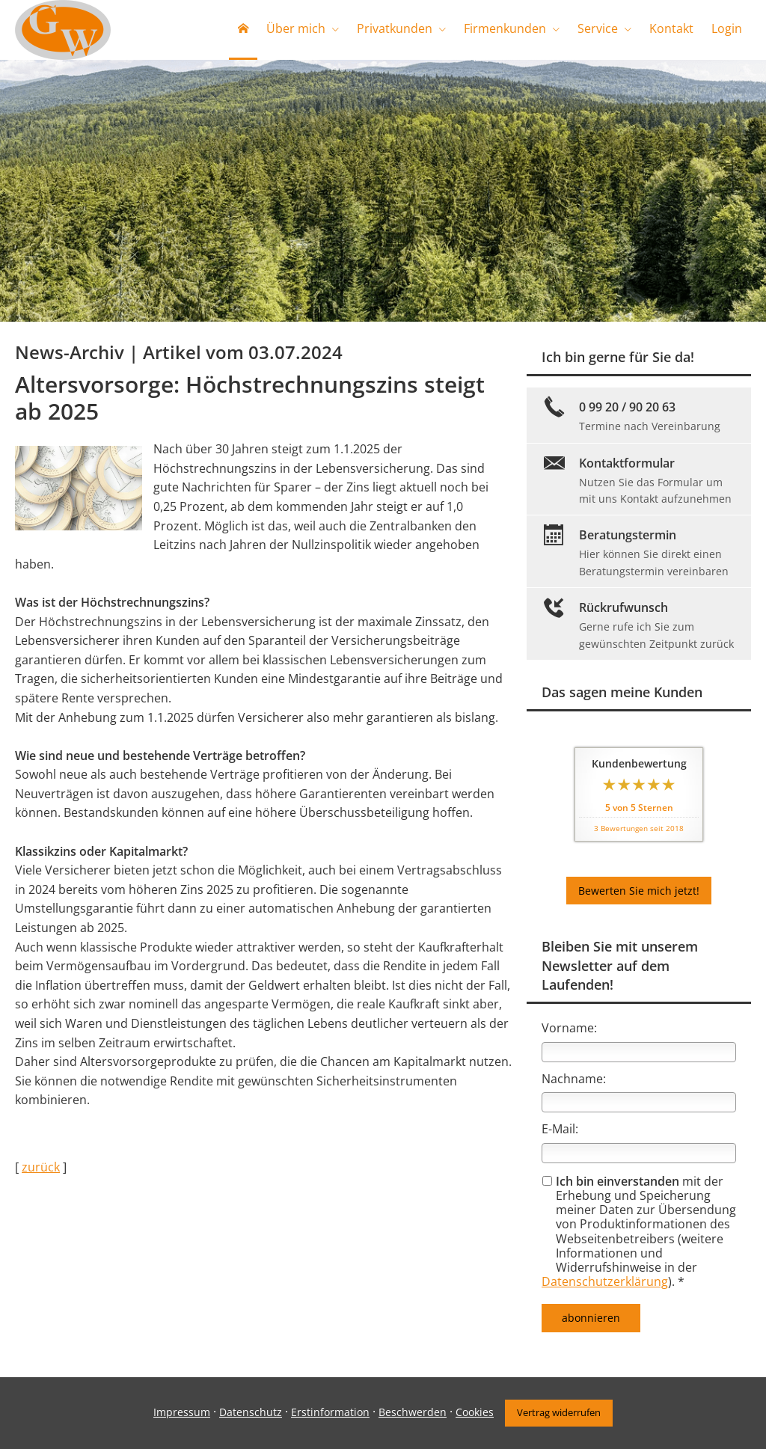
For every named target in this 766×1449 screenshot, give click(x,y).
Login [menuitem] (726, 28)
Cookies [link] (475, 1412)
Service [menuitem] (597, 28)
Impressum (181, 1412)
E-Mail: (560, 1129)
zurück (41, 1167)
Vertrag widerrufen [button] (559, 1412)
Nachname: (574, 1078)
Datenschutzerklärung (605, 1281)
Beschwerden (413, 1412)
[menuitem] (243, 30)
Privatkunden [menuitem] (394, 28)
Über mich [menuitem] (295, 28)
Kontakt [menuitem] (671, 28)
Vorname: (569, 1028)
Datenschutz (250, 1412)
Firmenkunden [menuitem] (505, 28)
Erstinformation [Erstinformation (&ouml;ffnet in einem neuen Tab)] (330, 1412)
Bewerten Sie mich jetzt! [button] (638, 890)
